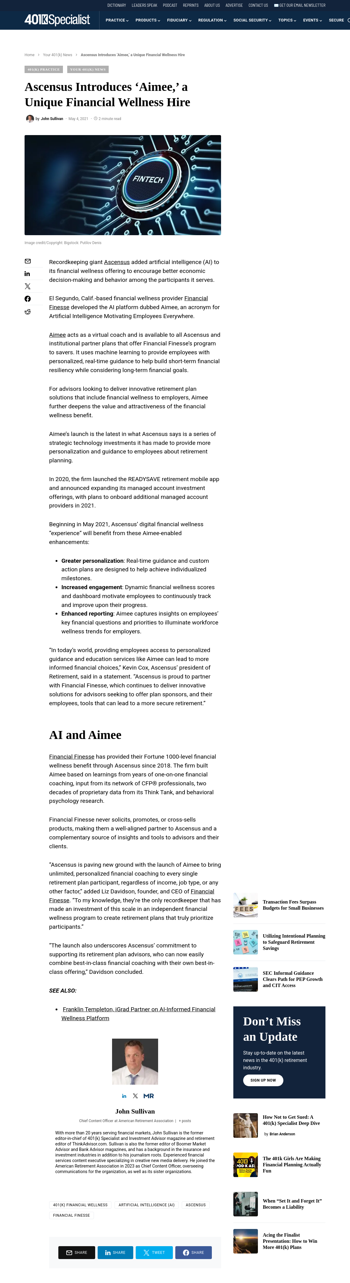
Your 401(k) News (57, 55)
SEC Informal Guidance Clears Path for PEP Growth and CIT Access (293, 979)
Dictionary (116, 5)
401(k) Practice (44, 69)
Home (29, 55)
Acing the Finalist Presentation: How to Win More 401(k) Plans (290, 1241)
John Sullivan (135, 1111)
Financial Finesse (72, 756)
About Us (212, 5)
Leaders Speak (144, 5)
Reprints (191, 5)
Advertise (234, 5)
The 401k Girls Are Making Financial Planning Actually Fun (292, 1164)
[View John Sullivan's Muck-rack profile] (146, 1096)
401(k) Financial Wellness (80, 1205)
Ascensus (196, 1205)
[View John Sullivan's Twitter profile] (135, 1096)
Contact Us (258, 5)
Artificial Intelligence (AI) (147, 1205)
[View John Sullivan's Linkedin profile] (124, 1096)
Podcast (170, 5)
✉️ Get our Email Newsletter (299, 5)
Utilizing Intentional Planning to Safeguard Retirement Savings (294, 942)
